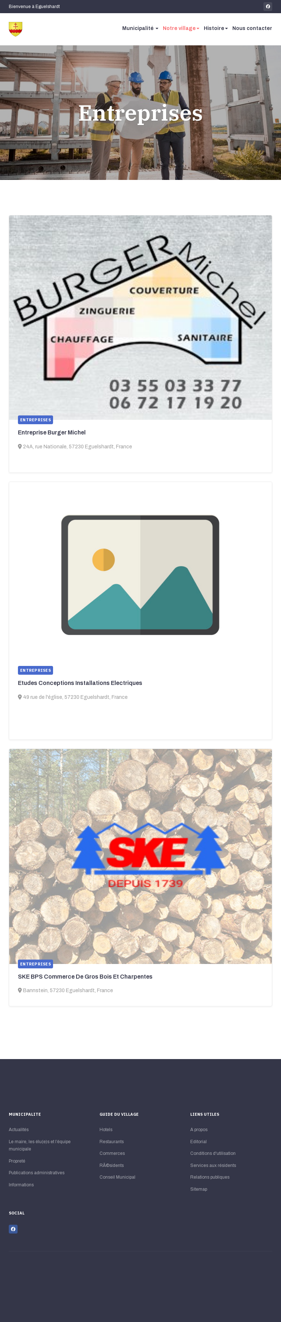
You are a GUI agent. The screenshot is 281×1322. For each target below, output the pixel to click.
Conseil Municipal (117, 1177)
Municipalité (140, 28)
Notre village (181, 28)
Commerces (112, 1153)
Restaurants (112, 1141)
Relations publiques (209, 1177)
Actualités (19, 1129)
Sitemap (198, 1189)
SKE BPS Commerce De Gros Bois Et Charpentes (85, 976)
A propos (198, 1129)
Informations (21, 1184)
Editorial (198, 1141)
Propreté (17, 1161)
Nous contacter (252, 28)
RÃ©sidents (112, 1165)
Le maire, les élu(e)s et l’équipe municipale (40, 1145)
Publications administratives (36, 1172)
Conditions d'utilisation (213, 1153)
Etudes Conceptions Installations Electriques (80, 683)
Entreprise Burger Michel (52, 432)
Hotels (106, 1129)
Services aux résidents (213, 1165)
